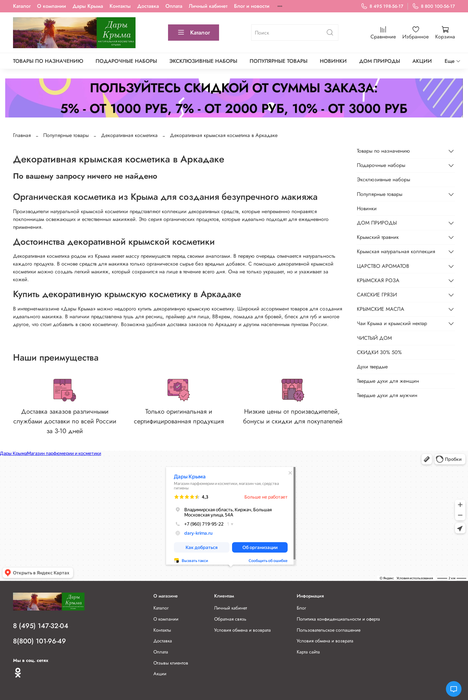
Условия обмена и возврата (242, 630)
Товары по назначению (48, 61)
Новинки (333, 61)
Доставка (148, 6)
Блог (301, 608)
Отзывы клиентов (170, 663)
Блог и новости (251, 6)
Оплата (173, 6)
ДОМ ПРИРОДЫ (379, 61)
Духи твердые (372, 366)
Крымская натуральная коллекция (396, 251)
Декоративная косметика (129, 135)
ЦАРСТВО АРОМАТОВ (383, 266)
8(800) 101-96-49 (39, 641)
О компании (51, 6)
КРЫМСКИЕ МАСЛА (380, 309)
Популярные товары (278, 61)
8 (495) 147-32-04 (40, 626)
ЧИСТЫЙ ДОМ (374, 338)
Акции (159, 673)
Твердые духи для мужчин (387, 395)
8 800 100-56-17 (433, 6)
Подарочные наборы (126, 61)
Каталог (22, 6)
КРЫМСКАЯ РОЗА (378, 280)
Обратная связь (230, 619)
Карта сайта (308, 652)
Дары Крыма (87, 6)
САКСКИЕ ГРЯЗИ (377, 294)
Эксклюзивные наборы (203, 61)
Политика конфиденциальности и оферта (338, 619)
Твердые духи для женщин (388, 381)
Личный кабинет (208, 6)
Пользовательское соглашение (328, 630)
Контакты (120, 6)
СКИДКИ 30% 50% (379, 352)
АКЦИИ (422, 61)
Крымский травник (378, 237)
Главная (22, 135)
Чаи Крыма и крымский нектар (392, 323)
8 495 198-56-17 (382, 6)
